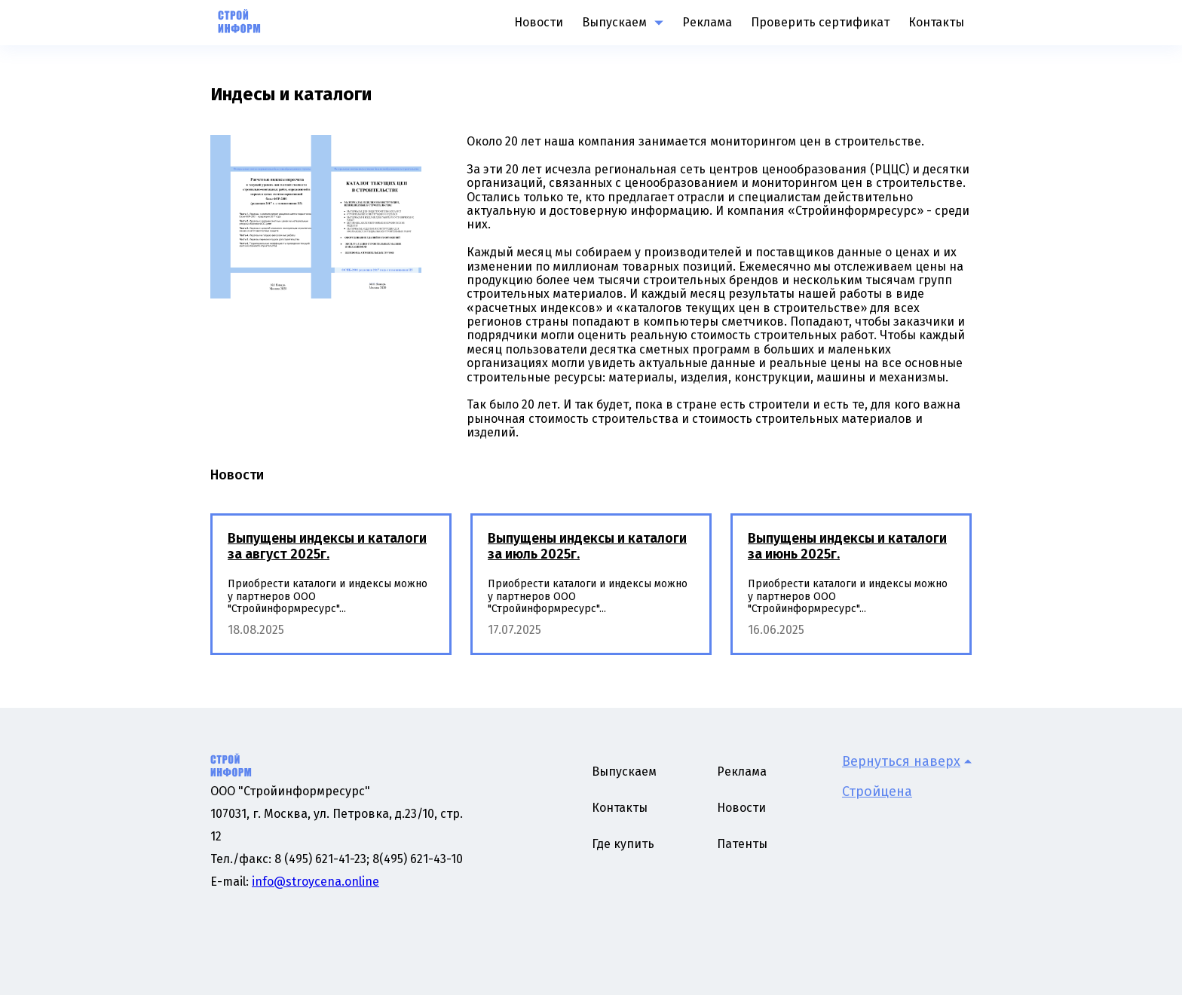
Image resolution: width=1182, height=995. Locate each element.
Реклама (707, 22)
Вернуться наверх (907, 761)
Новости (538, 22)
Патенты (742, 844)
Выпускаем (614, 22)
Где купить (623, 844)
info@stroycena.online (315, 881)
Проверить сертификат (820, 22)
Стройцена (877, 791)
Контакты (936, 22)
